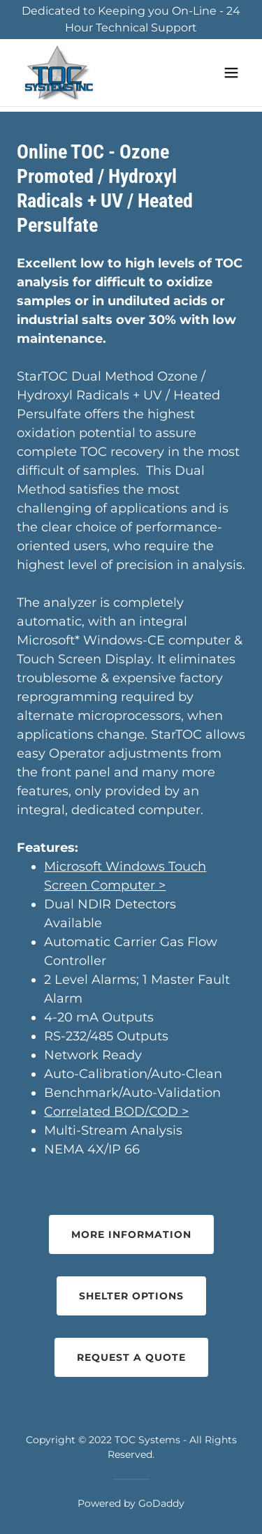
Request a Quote (131, 1357)
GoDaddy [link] (161, 1503)
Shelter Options (131, 1296)
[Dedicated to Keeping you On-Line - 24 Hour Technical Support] (131, 19)
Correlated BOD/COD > (116, 1111)
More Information (131, 1234)
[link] (57, 73)
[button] (231, 73)
